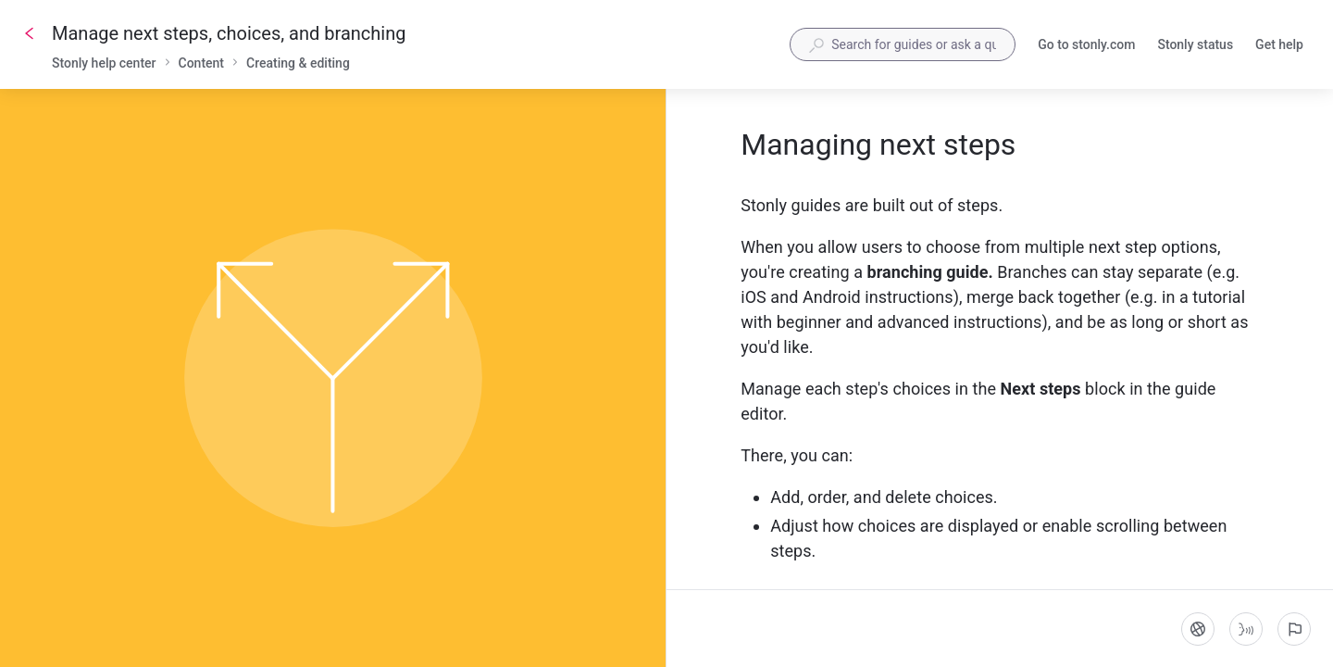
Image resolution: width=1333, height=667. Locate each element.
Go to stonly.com (1086, 46)
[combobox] (903, 44)
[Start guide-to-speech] (1246, 629)
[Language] (1198, 629)
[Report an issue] (1294, 629)
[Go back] (30, 33)
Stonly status (1195, 46)
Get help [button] (1279, 44)
